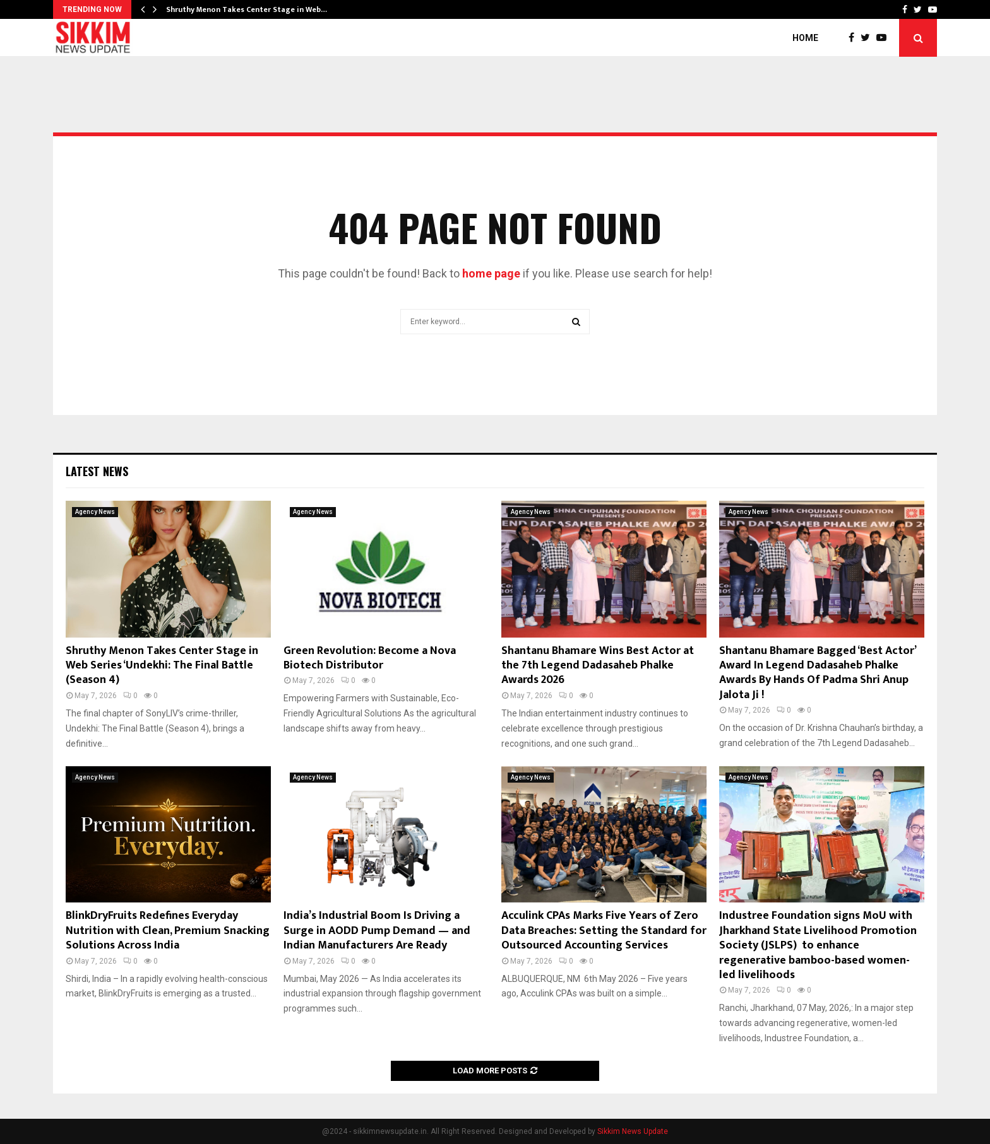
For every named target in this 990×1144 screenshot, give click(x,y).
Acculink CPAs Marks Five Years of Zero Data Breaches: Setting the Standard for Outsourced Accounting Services (604, 930)
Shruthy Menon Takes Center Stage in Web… (246, 9)
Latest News (97, 471)
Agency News (95, 511)
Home (805, 38)
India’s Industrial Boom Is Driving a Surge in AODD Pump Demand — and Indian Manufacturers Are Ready (376, 930)
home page (491, 273)
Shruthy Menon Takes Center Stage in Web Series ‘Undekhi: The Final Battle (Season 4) (162, 665)
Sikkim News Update (632, 1131)
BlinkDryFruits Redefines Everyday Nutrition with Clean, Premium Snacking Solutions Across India (168, 930)
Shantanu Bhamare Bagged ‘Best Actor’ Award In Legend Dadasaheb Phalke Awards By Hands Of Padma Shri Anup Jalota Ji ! (817, 672)
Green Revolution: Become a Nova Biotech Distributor (369, 658)
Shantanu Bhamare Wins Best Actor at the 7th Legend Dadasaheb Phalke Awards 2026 (597, 665)
